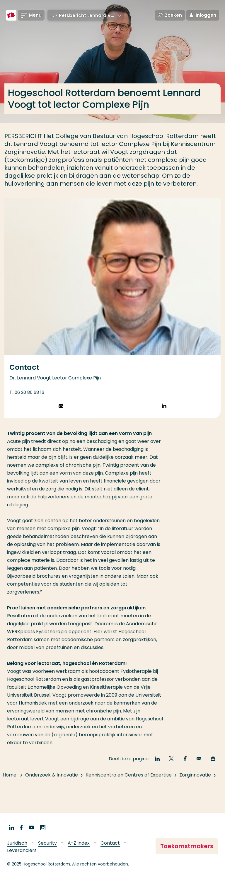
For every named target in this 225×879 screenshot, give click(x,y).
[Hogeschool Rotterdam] (11, 15)
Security (47, 843)
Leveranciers (22, 850)
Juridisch (17, 843)
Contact (110, 843)
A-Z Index (79, 843)
